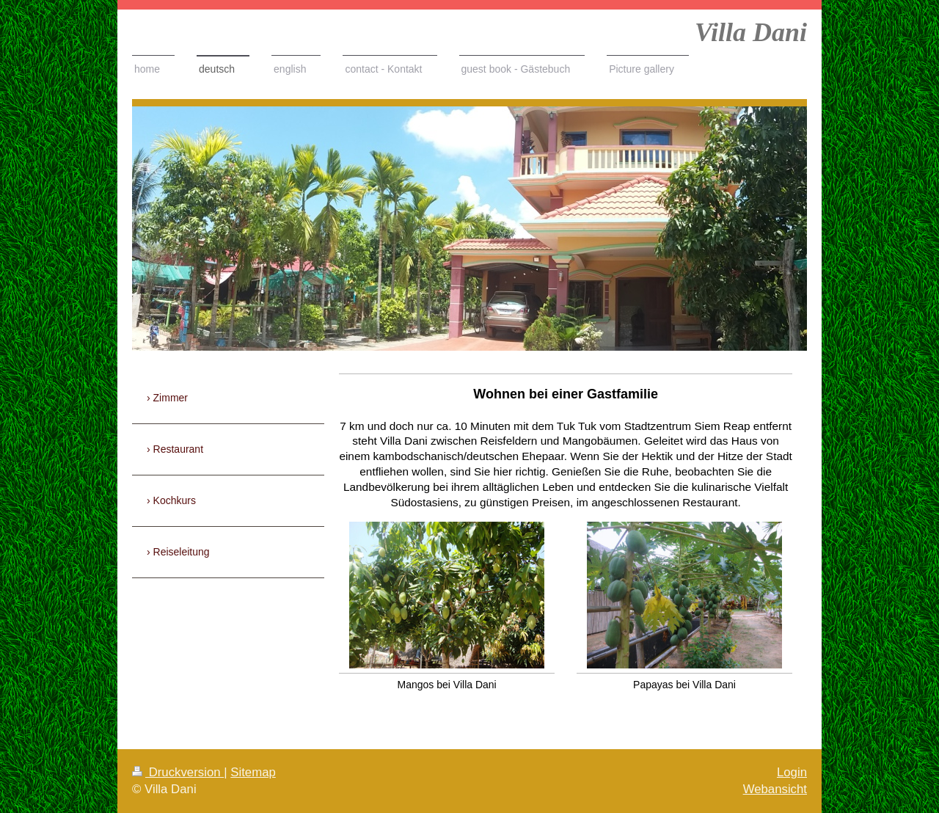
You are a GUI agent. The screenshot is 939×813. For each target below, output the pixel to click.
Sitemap (253, 772)
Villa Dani (751, 32)
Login (792, 772)
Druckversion (178, 772)
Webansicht (775, 789)
